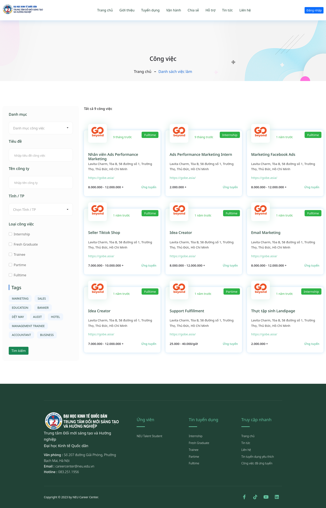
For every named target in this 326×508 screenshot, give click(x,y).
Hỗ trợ (211, 10)
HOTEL (55, 317)
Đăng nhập (314, 10)
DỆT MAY (18, 317)
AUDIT (37, 317)
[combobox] (41, 128)
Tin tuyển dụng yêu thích (257, 457)
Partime (20, 265)
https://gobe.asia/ (101, 178)
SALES (42, 298)
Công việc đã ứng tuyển (257, 463)
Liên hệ (245, 10)
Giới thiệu (127, 10)
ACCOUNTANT (21, 335)
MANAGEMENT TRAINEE (28, 326)
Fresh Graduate (26, 244)
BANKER (43, 308)
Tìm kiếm (18, 350)
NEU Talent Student (149, 436)
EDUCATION (20, 308)
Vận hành (173, 10)
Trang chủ (105, 10)
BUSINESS (47, 335)
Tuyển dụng (150, 10)
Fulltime (20, 275)
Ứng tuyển (148, 187)
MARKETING (20, 298)
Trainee (19, 254)
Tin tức (227, 10)
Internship (22, 234)
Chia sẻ (193, 10)
